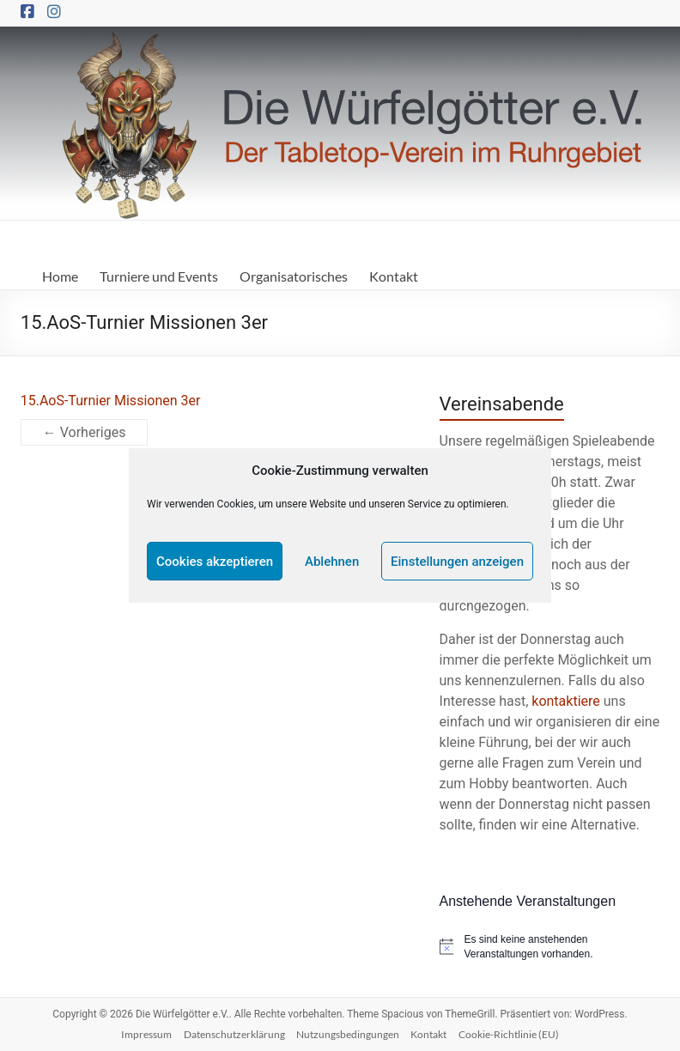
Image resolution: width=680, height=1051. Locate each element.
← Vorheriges (84, 432)
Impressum (146, 1034)
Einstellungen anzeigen (457, 561)
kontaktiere (565, 701)
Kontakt (393, 276)
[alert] (550, 947)
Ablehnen (332, 561)
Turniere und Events (159, 276)
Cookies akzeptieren (214, 561)
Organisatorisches (294, 276)
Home (60, 276)
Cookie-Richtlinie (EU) (508, 1034)
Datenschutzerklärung (234, 1034)
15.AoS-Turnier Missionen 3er (111, 400)
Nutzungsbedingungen (347, 1034)
